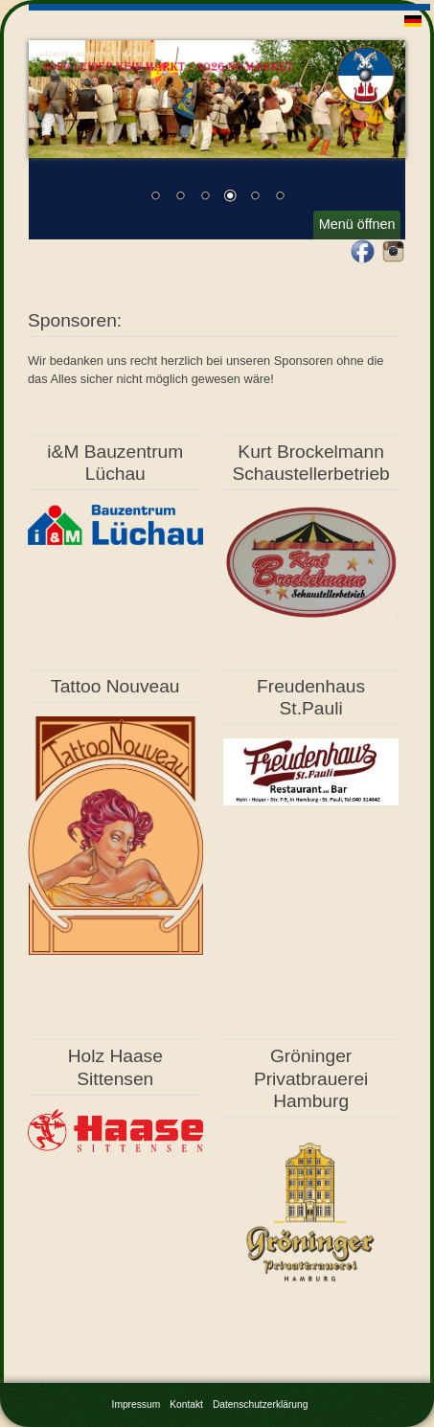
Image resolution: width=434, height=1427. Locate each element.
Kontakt (186, 1404)
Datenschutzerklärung (260, 1404)
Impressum (136, 1404)
